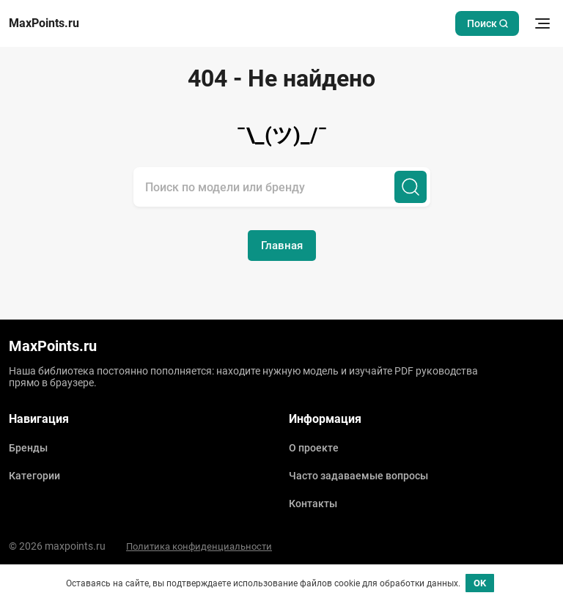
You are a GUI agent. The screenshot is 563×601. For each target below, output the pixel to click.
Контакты (313, 503)
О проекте (314, 448)
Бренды (28, 448)
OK (480, 583)
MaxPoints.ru (44, 23)
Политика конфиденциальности (199, 546)
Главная (282, 245)
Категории (34, 476)
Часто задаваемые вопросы (358, 476)
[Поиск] (410, 187)
